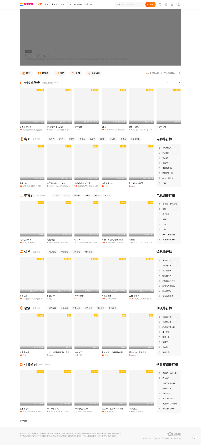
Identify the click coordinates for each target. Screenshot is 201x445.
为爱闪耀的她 (107, 183)
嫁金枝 (132, 240)
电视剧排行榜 (166, 195)
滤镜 (104, 127)
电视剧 (54, 4)
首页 (39, 4)
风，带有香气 (53, 409)
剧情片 (123, 139)
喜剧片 (102, 139)
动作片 (51, 139)
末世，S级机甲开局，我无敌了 (60, 352)
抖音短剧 (78, 4)
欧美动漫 (76, 308)
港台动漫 (88, 308)
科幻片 (72, 139)
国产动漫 (52, 308)
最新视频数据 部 (51, 83)
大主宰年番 (24, 352)
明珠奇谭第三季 (81, 409)
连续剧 (56, 195)
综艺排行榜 (164, 252)
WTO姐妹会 (134, 296)
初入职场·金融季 (136, 183)
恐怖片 (82, 139)
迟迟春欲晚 (24, 409)
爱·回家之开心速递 (55, 127)
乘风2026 (24, 183)
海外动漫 (100, 308)
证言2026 (78, 240)
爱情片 (61, 139)
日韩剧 (87, 195)
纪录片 (113, 139)
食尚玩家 (23, 296)
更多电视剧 (41, 195)
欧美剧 (77, 195)
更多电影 (37, 139)
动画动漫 (112, 308)
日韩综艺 (76, 252)
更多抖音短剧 (45, 364)
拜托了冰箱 (134, 127)
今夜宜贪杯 (161, 127)
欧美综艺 (88, 252)
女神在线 (78, 127)
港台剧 (66, 195)
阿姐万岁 (51, 296)
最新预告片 (135, 139)
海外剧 (97, 195)
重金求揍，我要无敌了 (138, 352)
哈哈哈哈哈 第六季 (82, 183)
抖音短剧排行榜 (167, 364)
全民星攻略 (106, 296)
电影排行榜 (164, 139)
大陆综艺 (52, 252)
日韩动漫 (64, 308)
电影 (47, 4)
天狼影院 (164, 438)
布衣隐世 (133, 409)
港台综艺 (64, 252)
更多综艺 (37, 252)
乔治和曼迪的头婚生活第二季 (114, 240)
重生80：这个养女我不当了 (113, 409)
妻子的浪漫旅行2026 (56, 183)
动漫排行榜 (164, 308)
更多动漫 (37, 308)
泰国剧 (107, 195)
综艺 (62, 4)
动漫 (69, 4)
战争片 (92, 139)
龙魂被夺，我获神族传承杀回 (114, 352)
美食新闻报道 (25, 127)
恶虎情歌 (51, 240)
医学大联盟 (79, 296)
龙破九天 (78, 352)
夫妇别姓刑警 (25, 240)
